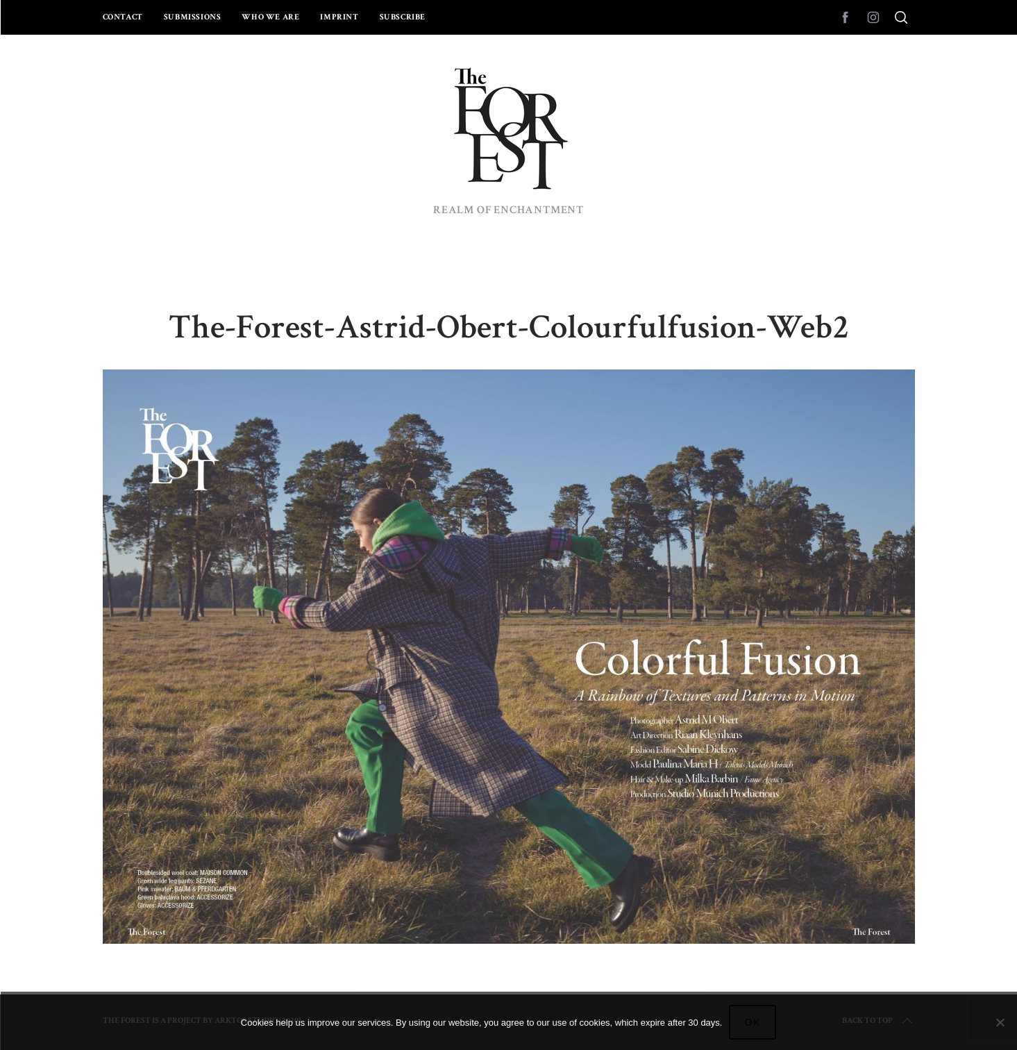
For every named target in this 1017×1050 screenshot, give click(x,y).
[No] (1000, 1022)
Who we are (270, 17)
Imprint (339, 17)
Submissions (192, 17)
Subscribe (403, 17)
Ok (752, 1022)
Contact (123, 17)
